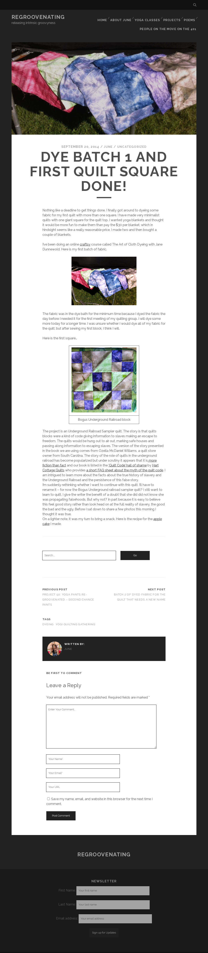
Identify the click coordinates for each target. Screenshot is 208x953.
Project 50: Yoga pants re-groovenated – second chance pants (68, 591)
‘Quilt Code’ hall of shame (127, 457)
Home (102, 17)
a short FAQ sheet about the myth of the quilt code (124, 462)
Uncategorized (132, 139)
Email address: (67, 911)
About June (121, 17)
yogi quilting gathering (75, 616)
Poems (189, 17)
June (107, 139)
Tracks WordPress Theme (86, 948)
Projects (171, 17)
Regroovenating (38, 17)
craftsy (85, 236)
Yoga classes (147, 17)
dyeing (48, 616)
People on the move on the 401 (170, 22)
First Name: (67, 883)
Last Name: (67, 897)
